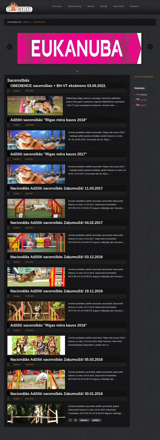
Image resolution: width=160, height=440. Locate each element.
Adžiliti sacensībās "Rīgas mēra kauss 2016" (48, 325)
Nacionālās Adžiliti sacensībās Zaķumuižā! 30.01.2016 (56, 394)
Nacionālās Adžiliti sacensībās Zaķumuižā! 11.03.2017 (56, 188)
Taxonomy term (39, 22)
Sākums (26, 22)
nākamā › (84, 420)
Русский (141, 100)
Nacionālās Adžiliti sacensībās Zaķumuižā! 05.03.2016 (56, 360)
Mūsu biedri (118, 6)
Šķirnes (90, 6)
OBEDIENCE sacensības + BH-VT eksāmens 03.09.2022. (58, 86)
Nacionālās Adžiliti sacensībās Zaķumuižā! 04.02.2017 (56, 223)
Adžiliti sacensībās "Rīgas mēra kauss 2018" (48, 120)
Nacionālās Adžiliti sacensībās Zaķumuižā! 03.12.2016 (56, 257)
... (115, 105)
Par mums (57, 6)
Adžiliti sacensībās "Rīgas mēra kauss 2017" (48, 154)
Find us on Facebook (143, 77)
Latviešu (141, 94)
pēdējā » (96, 420)
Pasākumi (134, 6)
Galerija (103, 6)
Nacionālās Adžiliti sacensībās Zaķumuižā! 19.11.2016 (56, 291)
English (141, 105)
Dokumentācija (74, 6)
